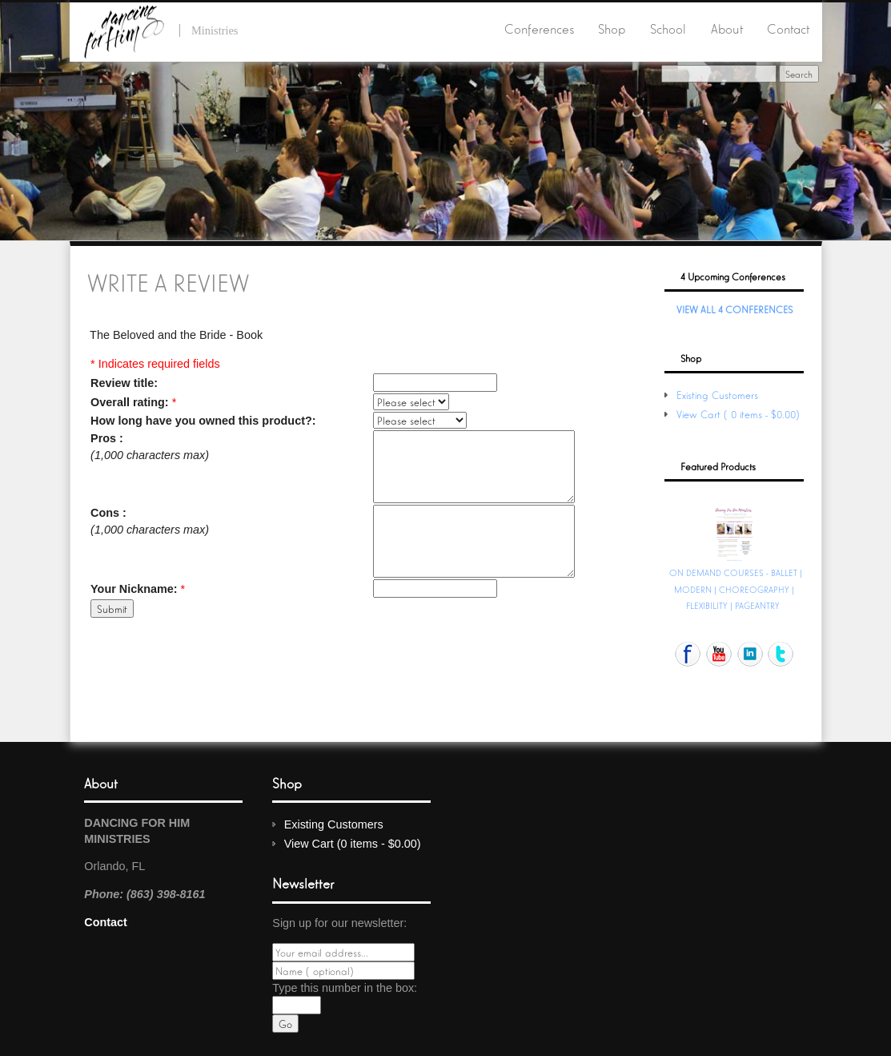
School (668, 28)
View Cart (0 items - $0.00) (739, 414)
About (727, 28)
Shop (611, 28)
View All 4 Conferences (734, 309)
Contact (788, 28)
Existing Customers (717, 394)
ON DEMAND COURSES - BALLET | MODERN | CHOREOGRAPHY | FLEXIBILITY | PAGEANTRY (735, 588)
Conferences (539, 28)
